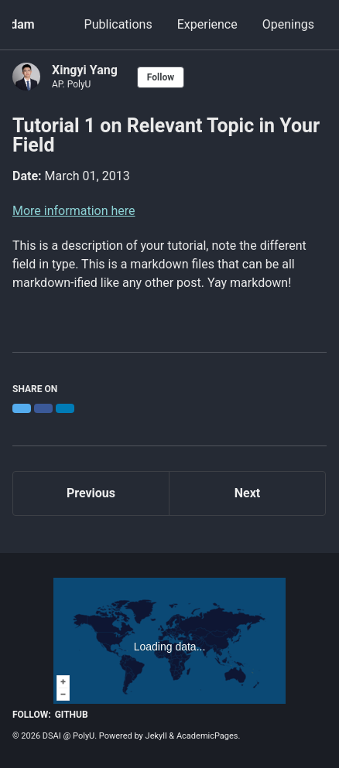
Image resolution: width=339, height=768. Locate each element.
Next (247, 493)
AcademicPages (207, 736)
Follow (160, 77)
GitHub (71, 714)
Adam (18, 24)
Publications (118, 24)
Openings (288, 24)
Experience (207, 24)
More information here (73, 210)
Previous (91, 493)
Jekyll (156, 736)
